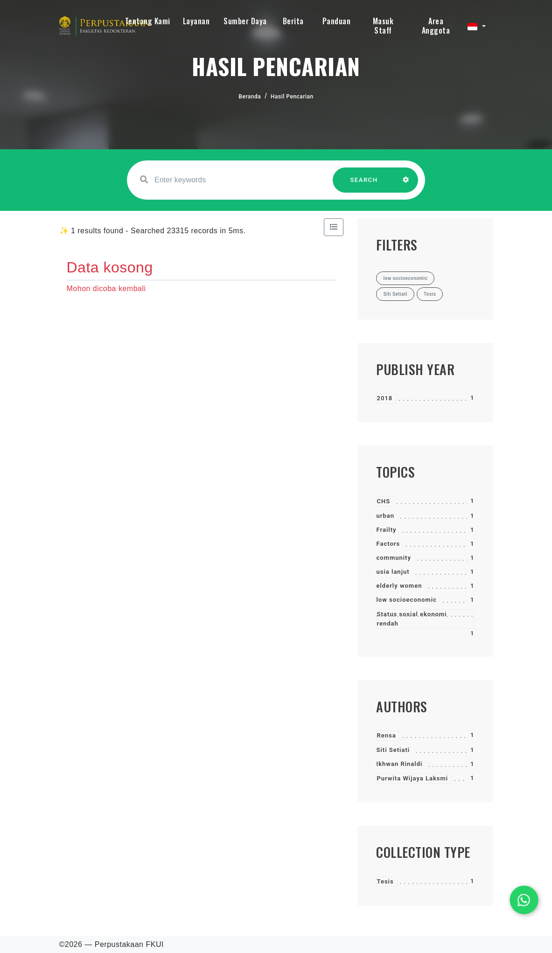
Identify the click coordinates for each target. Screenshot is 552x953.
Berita (293, 21)
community (393, 557)
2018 (384, 398)
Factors (388, 543)
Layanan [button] (196, 21)
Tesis (385, 881)
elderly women (399, 585)
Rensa (386, 735)
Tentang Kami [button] (147, 21)
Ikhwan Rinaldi (399, 763)
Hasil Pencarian (292, 96)
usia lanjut (392, 571)
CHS (383, 501)
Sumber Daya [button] (245, 21)
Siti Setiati (393, 749)
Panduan (336, 21)
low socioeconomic (406, 599)
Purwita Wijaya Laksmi (412, 778)
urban (385, 515)
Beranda (249, 96)
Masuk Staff (383, 25)
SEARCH (364, 184)
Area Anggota (436, 25)
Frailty (386, 529)
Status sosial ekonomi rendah (412, 619)
